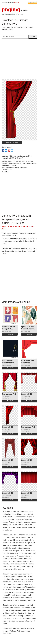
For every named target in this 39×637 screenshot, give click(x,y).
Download (10, 334)
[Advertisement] (19, 59)
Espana (16, 2)
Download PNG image (12, 142)
